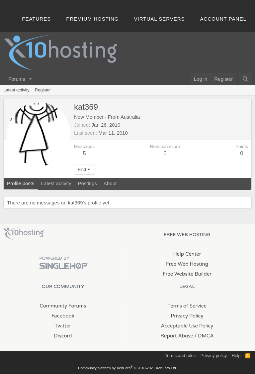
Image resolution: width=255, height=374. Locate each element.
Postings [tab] (87, 183)
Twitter (63, 326)
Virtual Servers (159, 19)
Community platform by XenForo (127, 368)
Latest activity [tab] (56, 183)
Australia (130, 117)
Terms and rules (180, 355)
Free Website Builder (187, 274)
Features (36, 19)
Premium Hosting (92, 19)
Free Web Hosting (187, 264)
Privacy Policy (187, 316)
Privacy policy (214, 355)
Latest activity (16, 89)
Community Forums (63, 306)
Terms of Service (187, 306)
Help (236, 355)
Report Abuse (176, 336)
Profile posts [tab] (21, 183)
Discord (63, 336)
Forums (16, 79)
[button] (30, 79)
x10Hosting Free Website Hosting (23, 233)
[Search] (245, 79)
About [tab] (110, 183)
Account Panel (223, 19)
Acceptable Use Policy (187, 326)
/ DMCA (204, 336)
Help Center (187, 254)
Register (43, 89)
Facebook (62, 316)
